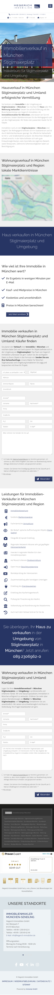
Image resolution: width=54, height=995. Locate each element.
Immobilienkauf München (12, 842)
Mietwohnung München (18, 827)
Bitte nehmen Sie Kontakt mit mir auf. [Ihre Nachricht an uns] (27, 443)
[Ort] (40, 421)
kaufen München (37, 836)
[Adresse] (27, 377)
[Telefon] (13, 427)
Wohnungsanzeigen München (30, 833)
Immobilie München (17, 839)
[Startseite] (27, 6)
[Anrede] (13, 398)
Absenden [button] (45, 479)
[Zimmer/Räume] (13, 384)
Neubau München (16, 844)
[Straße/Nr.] (27, 415)
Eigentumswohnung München (34, 819)
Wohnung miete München (18, 830)
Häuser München (26, 836)
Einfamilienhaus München (28, 842)
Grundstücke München (31, 822)
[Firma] (27, 409)
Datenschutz (43, 982)
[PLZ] (13, 421)
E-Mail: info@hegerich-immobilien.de (20, 936)
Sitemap (26, 985)
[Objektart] (40, 372)
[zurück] (4, 933)
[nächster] (49, 933)
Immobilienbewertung (19, 511)
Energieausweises (29, 586)
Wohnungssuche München (12, 833)
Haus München (15, 836)
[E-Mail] (40, 427)
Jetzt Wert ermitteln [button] (17, 314)
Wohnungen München (32, 827)
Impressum (7, 982)
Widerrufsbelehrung (25, 982)
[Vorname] (13, 403)
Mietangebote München (28, 824)
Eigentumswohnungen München (14, 819)
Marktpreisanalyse (25, 517)
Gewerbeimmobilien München (13, 822)
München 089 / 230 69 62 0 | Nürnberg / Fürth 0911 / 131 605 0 (28, 14)
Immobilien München (30, 839)
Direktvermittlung (34, 560)
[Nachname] (40, 403)
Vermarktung (28, 524)
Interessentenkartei (18, 547)
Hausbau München (28, 844)
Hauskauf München (43, 839)
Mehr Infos (47, 854)
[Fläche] (40, 384)
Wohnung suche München (35, 830)
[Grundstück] (27, 389)
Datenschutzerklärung (20, 459)
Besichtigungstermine (29, 567)
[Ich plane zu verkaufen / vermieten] (13, 372)
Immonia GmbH (31, 989)
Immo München (15, 824)
